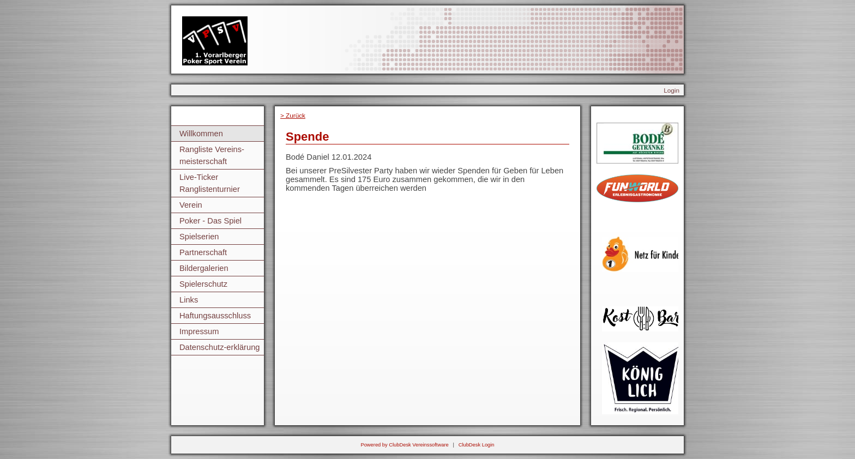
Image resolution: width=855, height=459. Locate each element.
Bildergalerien (203, 268)
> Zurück (292, 115)
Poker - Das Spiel (210, 220)
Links (188, 299)
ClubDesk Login (477, 445)
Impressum (199, 331)
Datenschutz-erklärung (219, 347)
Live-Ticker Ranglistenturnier (209, 183)
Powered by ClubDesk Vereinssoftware (404, 445)
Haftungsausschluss (215, 315)
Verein (190, 205)
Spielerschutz (203, 284)
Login (671, 90)
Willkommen (201, 133)
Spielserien (199, 236)
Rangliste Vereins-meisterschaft (211, 155)
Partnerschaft (203, 252)
